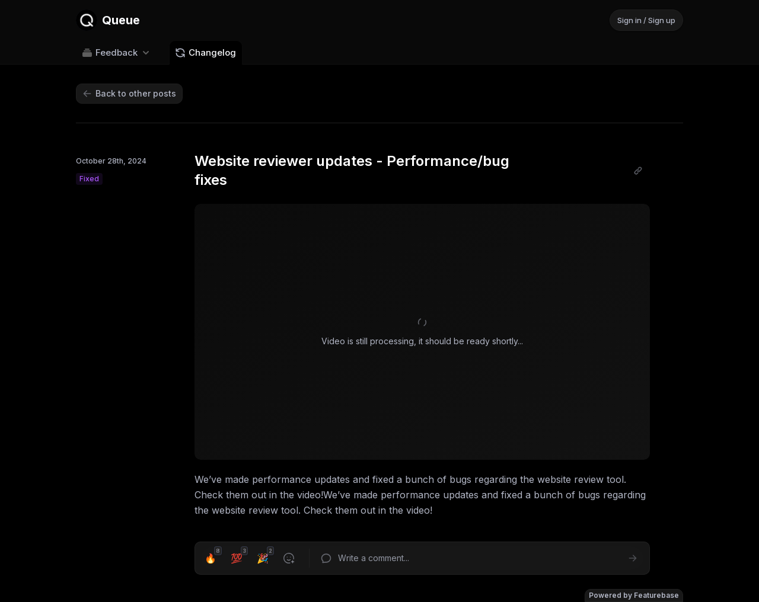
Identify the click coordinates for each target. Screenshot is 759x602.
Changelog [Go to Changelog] (205, 53)
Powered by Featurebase (634, 595)
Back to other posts (129, 93)
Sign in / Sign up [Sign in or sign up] (646, 20)
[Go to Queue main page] (108, 20)
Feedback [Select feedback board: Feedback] (116, 53)
